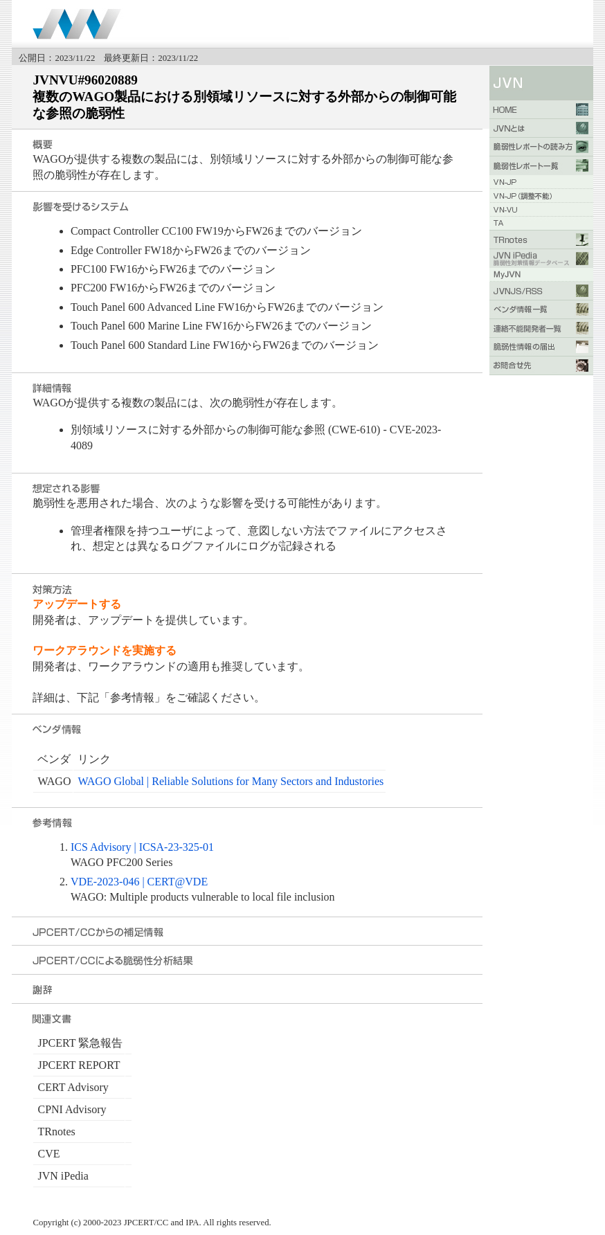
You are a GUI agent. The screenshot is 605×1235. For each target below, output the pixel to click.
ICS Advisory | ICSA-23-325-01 (142, 847)
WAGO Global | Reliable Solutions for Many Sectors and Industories (230, 781)
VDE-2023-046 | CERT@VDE (139, 881)
